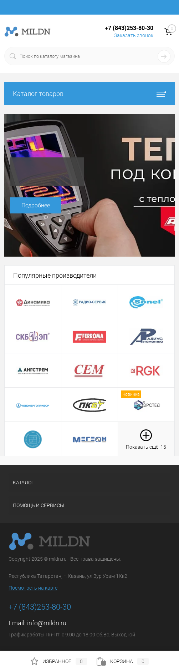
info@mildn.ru (46, 623)
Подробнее (35, 205)
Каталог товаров (89, 93)
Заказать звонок (133, 35)
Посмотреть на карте (33, 588)
